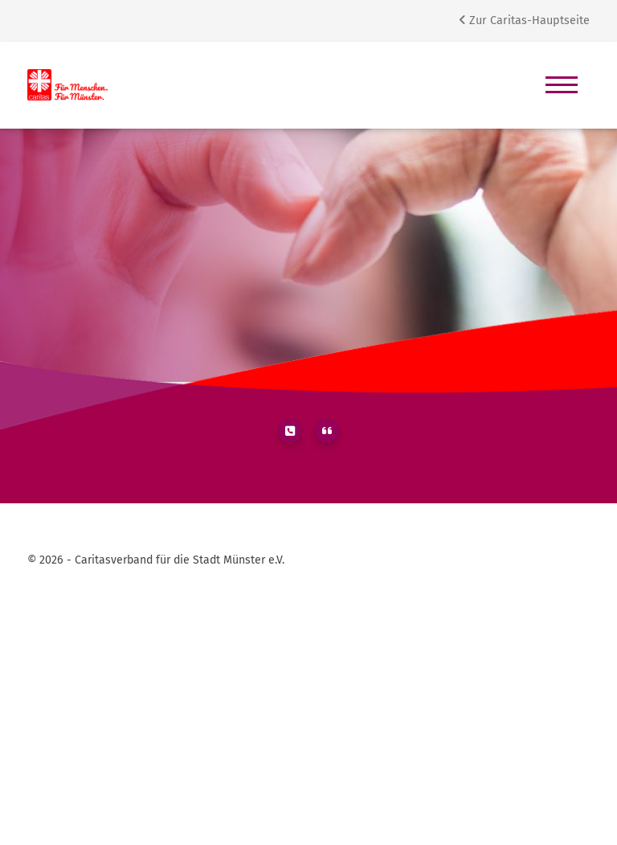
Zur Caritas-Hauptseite (524, 20)
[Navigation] (561, 85)
